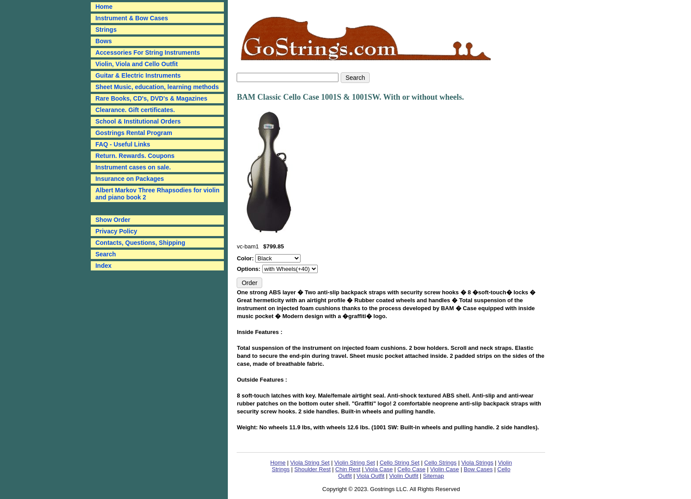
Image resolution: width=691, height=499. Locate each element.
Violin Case (444, 469)
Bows (103, 41)
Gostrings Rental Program (133, 132)
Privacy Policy (116, 231)
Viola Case (378, 469)
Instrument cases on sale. (133, 167)
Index (103, 265)
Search (105, 254)
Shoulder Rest (312, 469)
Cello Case (412, 469)
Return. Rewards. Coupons (135, 155)
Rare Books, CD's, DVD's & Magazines (151, 98)
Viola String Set (310, 462)
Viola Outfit (370, 476)
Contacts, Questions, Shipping (140, 242)
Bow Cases (478, 469)
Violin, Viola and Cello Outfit (136, 64)
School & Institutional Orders (138, 121)
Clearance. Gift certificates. (135, 109)
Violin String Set (354, 462)
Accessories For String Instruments (147, 52)
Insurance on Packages (129, 178)
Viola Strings (477, 462)
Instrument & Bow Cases (131, 18)
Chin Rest (347, 469)
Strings (105, 29)
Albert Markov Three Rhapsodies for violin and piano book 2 (157, 194)
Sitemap (433, 476)
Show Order (112, 219)
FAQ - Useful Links (122, 144)
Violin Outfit (403, 476)
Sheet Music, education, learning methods (157, 86)
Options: (249, 269)
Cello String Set (399, 462)
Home (278, 462)
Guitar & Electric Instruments (138, 75)
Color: (246, 258)
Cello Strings (440, 462)
